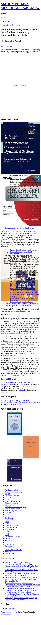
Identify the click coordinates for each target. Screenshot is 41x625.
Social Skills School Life (13, 550)
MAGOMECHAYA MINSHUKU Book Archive (20, 6)
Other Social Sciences (12, 537)
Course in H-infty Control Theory (21, 302)
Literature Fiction (11, 527)
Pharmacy (8, 540)
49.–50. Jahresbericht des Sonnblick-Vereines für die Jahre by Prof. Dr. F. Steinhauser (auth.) (20, 403)
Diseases (8, 505)
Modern (7, 533)
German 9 (8, 516)
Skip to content (6, 18)
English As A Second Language (15, 507)
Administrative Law (11, 490)
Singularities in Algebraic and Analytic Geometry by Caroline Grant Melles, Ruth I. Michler (22, 585)
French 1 (8, 512)
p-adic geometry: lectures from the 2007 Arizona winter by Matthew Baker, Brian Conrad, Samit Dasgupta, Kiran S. (21, 579)
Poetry (7, 542)
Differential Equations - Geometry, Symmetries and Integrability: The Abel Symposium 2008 (22, 304)
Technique (8, 551)
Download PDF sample (8, 379)
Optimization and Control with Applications (18, 228)
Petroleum (8, 538)
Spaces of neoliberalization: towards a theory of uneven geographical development (23, 252)
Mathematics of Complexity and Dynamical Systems (21, 124)
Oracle (7, 535)
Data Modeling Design (12, 501)
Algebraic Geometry (12, 495)
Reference (8, 546)
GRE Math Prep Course (18, 175)
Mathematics (21, 390)
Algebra (7, 494)
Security (8, 548)
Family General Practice (13, 509)
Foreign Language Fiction (13, 510)
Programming (9, 544)
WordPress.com (6, 614)
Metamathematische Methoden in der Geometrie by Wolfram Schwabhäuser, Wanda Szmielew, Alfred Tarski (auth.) (22, 570)
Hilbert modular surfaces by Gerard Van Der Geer (21, 566)
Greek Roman (9, 518)
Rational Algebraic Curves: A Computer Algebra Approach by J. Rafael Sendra (21, 599)
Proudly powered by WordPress (11, 612)
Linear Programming (12, 525)
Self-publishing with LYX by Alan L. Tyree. (15, 400)
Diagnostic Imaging (11, 503)
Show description (6, 46)
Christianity (9, 497)
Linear (7, 523)
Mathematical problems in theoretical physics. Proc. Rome (22, 282)
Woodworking (9, 553)
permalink (4, 392)
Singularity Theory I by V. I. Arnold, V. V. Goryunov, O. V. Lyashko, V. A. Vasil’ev (19, 563)
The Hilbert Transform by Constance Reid (19, 583)
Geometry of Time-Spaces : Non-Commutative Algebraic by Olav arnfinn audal (20, 574)
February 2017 (10, 608)
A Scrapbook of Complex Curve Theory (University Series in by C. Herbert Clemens (22, 595)
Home (7, 21)
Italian (7, 522)
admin (18, 25)
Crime (7, 499)
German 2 (8, 514)
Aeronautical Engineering (13, 492)
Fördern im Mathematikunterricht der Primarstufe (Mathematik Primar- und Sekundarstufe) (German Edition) (22, 287)
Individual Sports (11, 520)
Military (7, 531)
